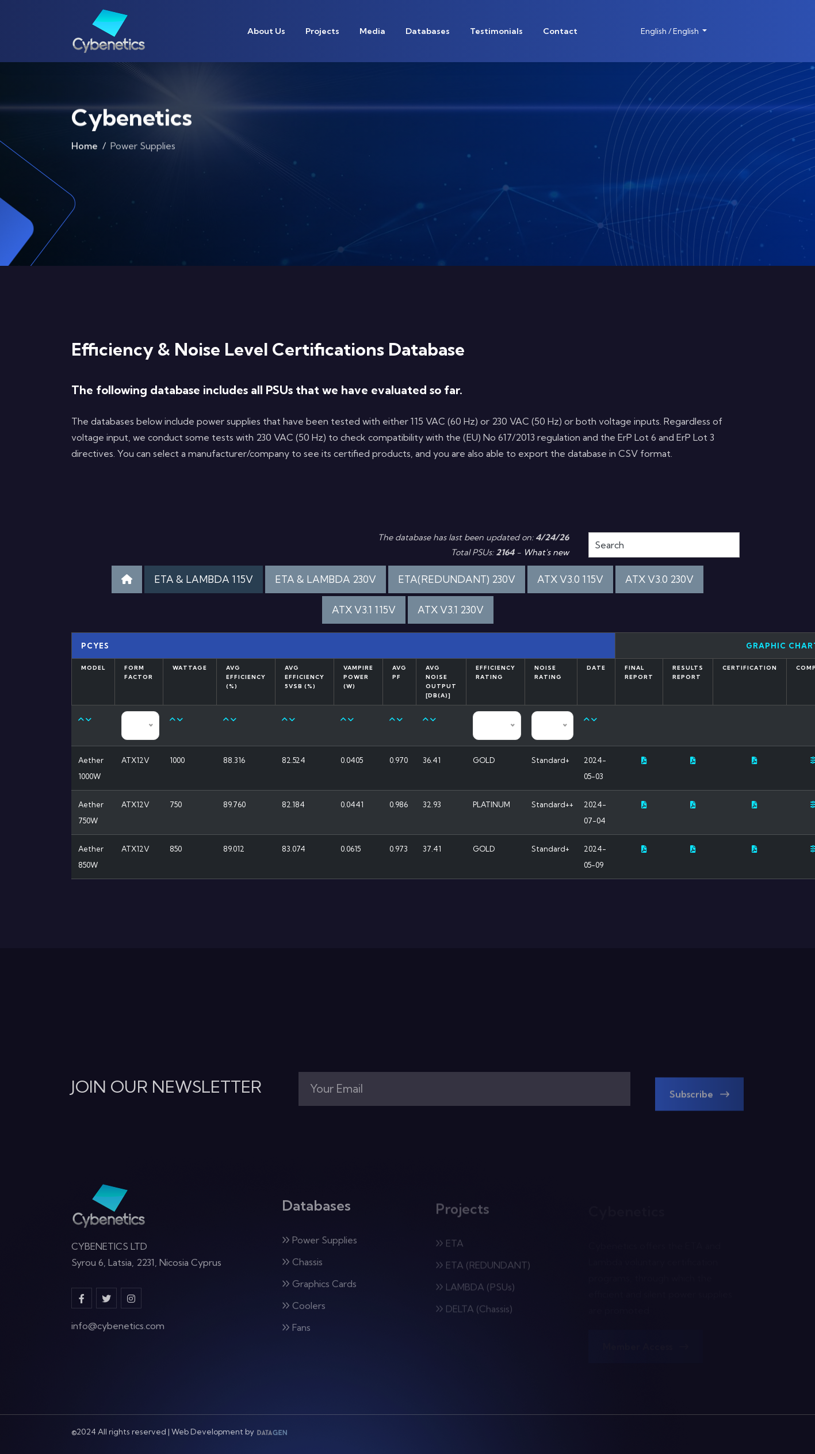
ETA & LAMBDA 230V (325, 579)
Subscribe (699, 1100)
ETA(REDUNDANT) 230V (456, 579)
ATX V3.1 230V (451, 610)
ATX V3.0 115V (570, 579)
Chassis (302, 1268)
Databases (427, 31)
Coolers (304, 1312)
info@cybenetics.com (117, 1332)
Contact (560, 31)
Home (84, 148)
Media (372, 31)
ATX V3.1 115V (364, 610)
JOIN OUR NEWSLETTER (166, 1087)
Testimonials (496, 31)
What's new (546, 552)
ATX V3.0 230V (659, 579)
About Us (266, 31)
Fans (296, 1333)
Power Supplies (319, 1246)
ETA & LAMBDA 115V (203, 579)
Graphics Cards (319, 1290)
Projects (322, 31)
